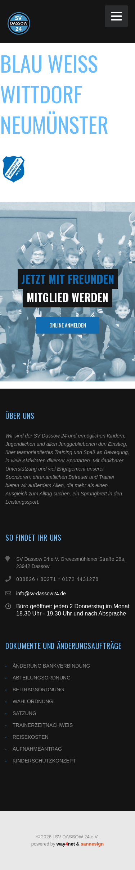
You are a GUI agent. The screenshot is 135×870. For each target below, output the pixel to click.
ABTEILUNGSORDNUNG (42, 678)
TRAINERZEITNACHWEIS (43, 725)
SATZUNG (24, 713)
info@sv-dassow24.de (41, 593)
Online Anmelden (67, 325)
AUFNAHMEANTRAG (37, 749)
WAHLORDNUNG (33, 701)
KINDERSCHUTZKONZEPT (44, 761)
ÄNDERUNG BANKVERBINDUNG (51, 666)
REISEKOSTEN (31, 737)
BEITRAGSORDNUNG (38, 689)
